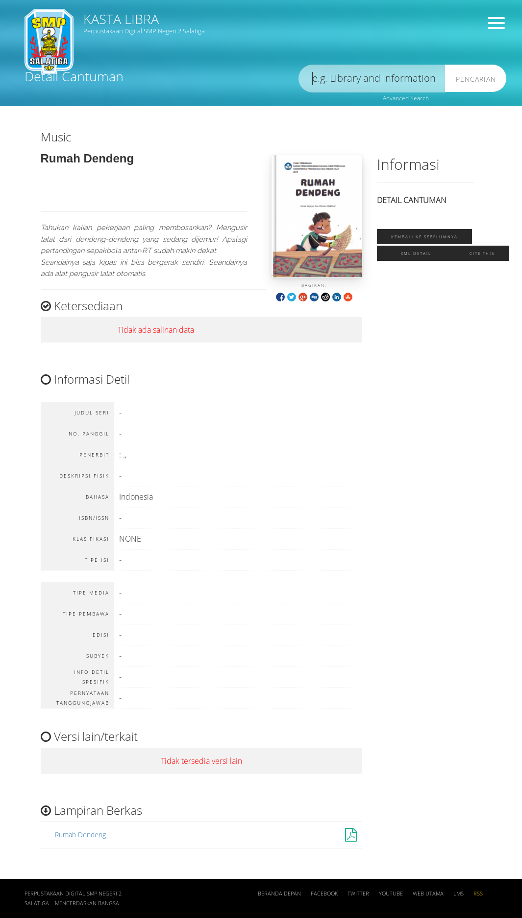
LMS (458, 893)
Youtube (391, 893)
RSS (478, 893)
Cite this (482, 253)
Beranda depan (279, 893)
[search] (372, 78)
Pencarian (476, 79)
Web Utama (428, 893)
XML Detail (416, 253)
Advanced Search (406, 98)
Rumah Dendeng (80, 834)
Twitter (358, 893)
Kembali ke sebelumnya (424, 236)
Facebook (324, 893)
